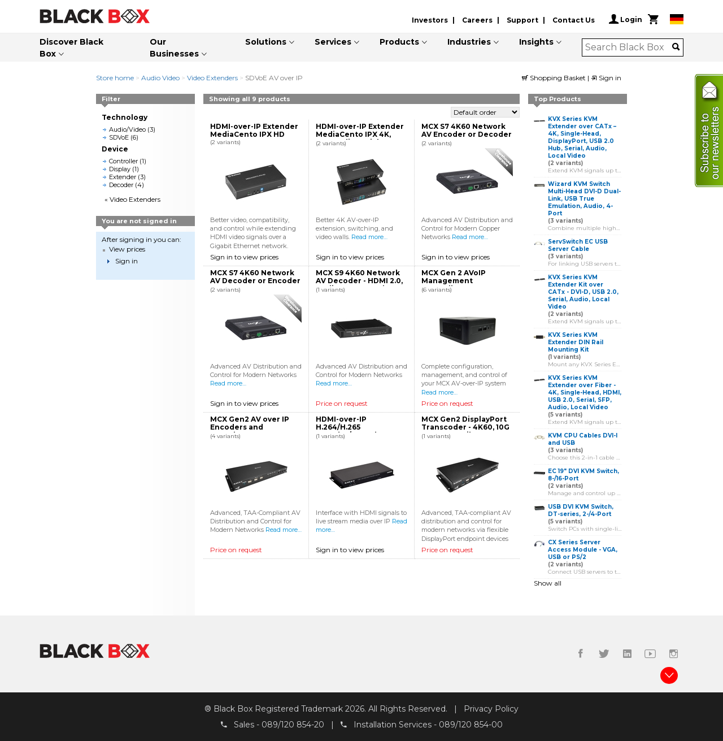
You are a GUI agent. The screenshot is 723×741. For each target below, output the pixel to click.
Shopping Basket (554, 77)
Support (522, 20)
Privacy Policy (491, 709)
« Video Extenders (132, 199)
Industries (469, 42)
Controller (123, 161)
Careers (477, 20)
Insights (536, 42)
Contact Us (573, 20)
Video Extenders (212, 77)
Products (399, 42)
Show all (547, 583)
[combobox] (629, 47)
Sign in (606, 77)
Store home (115, 77)
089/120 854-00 (471, 725)
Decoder (121, 185)
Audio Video (160, 77)
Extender (122, 177)
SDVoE (119, 137)
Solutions (265, 42)
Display (119, 169)
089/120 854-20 (293, 725)
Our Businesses (174, 48)
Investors (430, 20)
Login (625, 19)
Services (333, 42)
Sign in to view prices (244, 257)
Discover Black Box (71, 48)
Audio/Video (127, 129)
